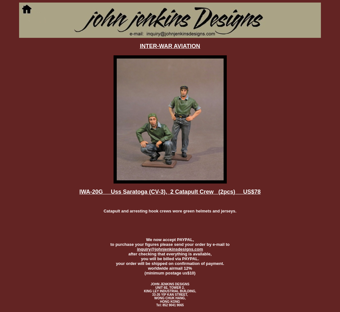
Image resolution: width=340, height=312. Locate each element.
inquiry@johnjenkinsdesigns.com (170, 249)
